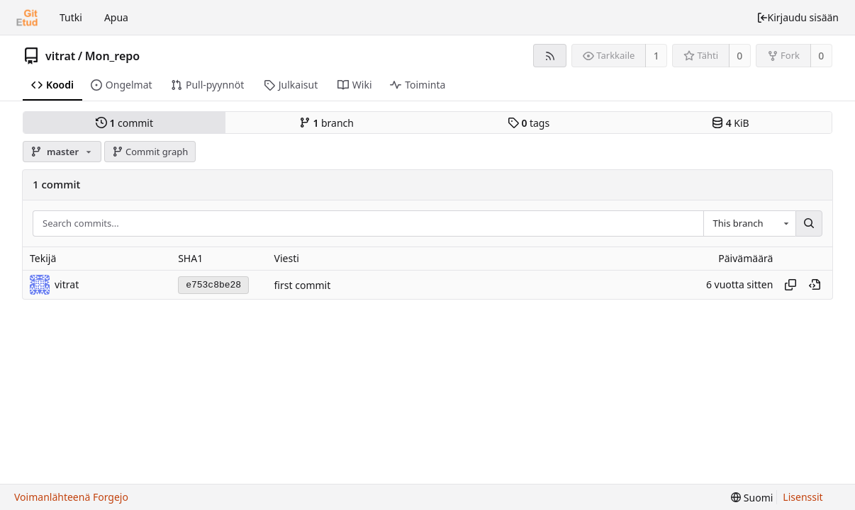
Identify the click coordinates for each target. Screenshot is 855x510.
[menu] (752, 497)
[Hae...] (808, 223)
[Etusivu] (27, 17)
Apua (116, 17)
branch (326, 123)
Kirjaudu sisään (797, 17)
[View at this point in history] (814, 284)
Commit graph (150, 151)
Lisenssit (802, 497)
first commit (302, 285)
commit (124, 123)
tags (528, 123)
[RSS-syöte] (549, 55)
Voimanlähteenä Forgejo (71, 497)
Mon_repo (112, 56)
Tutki (71, 17)
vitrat (60, 56)
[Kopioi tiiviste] (790, 284)
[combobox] (749, 223)
